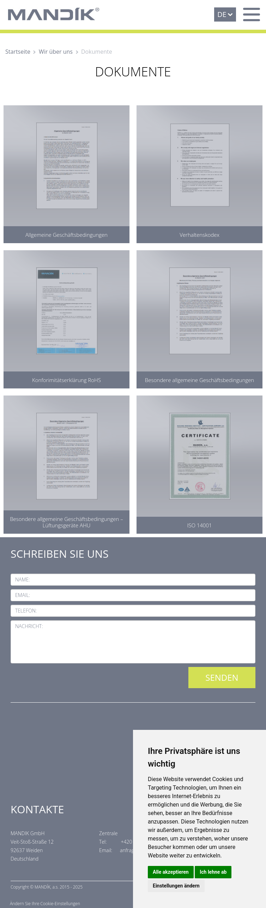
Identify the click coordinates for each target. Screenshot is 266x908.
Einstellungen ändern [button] (176, 886)
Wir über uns (56, 51)
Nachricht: (29, 626)
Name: (22, 579)
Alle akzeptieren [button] (171, 872)
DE (221, 14)
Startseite (17, 51)
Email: (22, 595)
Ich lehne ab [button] (213, 872)
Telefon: (26, 610)
